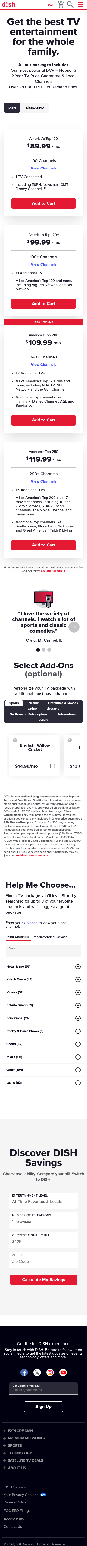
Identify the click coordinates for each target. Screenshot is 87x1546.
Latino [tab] (32, 708)
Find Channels (18, 937)
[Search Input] (39, 952)
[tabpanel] (43, 342)
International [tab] (67, 714)
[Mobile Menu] (80, 4)
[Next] (74, 627)
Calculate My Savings (43, 1280)
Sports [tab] (14, 703)
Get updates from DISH (27, 1386)
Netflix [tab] (34, 703)
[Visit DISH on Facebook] (24, 1373)
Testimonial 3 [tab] (49, 650)
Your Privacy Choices (21, 1495)
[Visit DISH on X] (37, 1373)
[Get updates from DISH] (39, 1390)
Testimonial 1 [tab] (38, 650)
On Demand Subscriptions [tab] (29, 714)
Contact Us (13, 1526)
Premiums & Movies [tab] (63, 703)
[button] (43, 1201)
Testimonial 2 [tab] (43, 650)
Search (13, 948)
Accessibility (14, 1519)
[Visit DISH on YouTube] (63, 1373)
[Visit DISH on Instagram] (50, 1373)
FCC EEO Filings (17, 1511)
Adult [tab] (43, 719)
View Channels (43, 168)
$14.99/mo (26, 766)
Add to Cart (43, 203)
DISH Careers (15, 1487)
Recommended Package (50, 937)
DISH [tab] (12, 107)
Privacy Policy (15, 1502)
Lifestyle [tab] (53, 708)
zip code (31, 923)
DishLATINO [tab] (35, 107)
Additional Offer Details (31, 855)
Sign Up (43, 1406)
